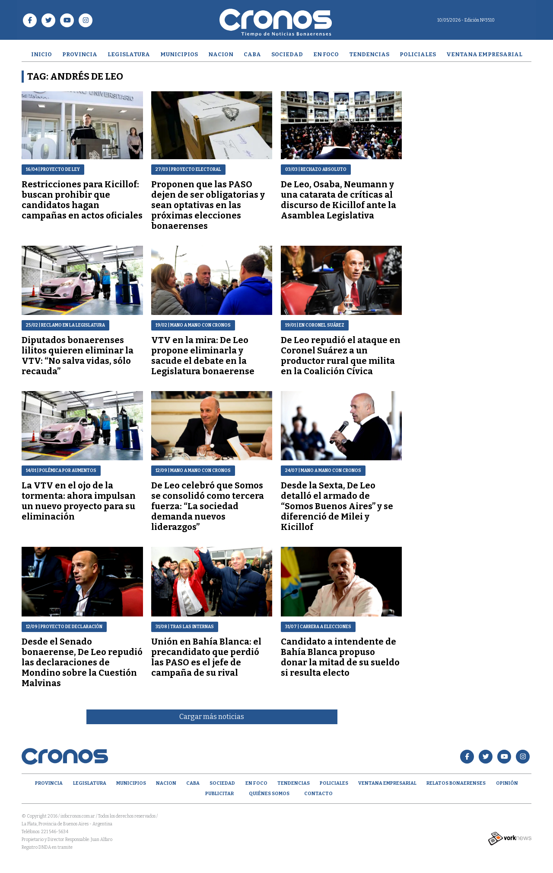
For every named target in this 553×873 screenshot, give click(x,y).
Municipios (179, 54)
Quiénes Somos (269, 793)
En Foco (326, 54)
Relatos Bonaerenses (456, 783)
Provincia (79, 54)
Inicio (41, 54)
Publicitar (219, 793)
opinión (507, 783)
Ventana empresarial (484, 54)
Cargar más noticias (211, 717)
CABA (252, 54)
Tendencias (369, 54)
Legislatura (129, 54)
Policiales (418, 54)
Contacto (318, 793)
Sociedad (287, 54)
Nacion (220, 54)
